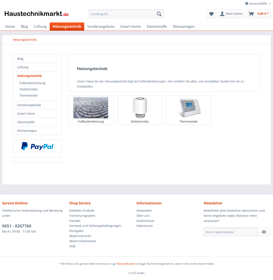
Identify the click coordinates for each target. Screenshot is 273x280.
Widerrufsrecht (80, 236)
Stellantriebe (28, 89)
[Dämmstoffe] (157, 26)
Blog (20, 59)
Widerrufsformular (82, 241)
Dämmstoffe (26, 122)
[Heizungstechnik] (67, 26)
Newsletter (144, 210)
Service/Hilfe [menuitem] (256, 3)
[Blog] (24, 26)
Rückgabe (76, 231)
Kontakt (74, 221)
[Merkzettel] (211, 14)
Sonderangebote (29, 105)
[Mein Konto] (231, 14)
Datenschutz (145, 221)
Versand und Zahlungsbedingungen (95, 226)
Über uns (143, 216)
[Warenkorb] (259, 14)
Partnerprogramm (82, 216)
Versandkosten (126, 263)
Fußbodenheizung (32, 83)
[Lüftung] (40, 26)
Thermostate (28, 95)
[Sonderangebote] (100, 26)
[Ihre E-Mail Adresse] (230, 232)
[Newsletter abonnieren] (264, 232)
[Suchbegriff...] (126, 14)
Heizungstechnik (29, 76)
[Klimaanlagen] (184, 26)
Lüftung (22, 67)
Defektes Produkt (81, 210)
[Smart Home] (130, 26)
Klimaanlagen (27, 131)
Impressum (144, 226)
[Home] (10, 26)
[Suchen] (159, 14)
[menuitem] (126, 16)
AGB (72, 246)
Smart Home (26, 113)
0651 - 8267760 (16, 226)
